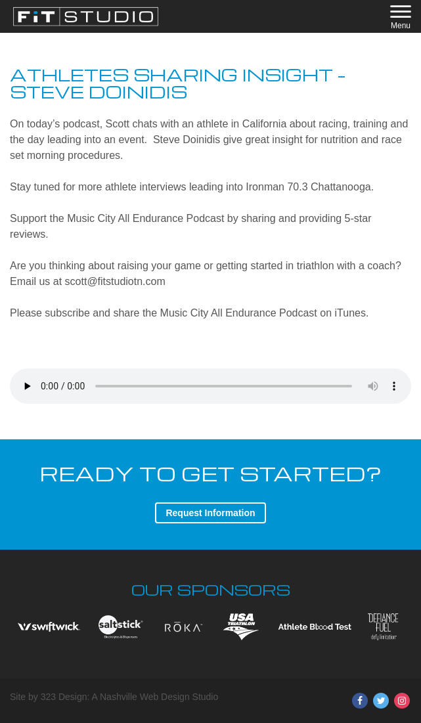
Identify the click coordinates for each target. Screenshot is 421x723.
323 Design (64, 696)
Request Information (210, 513)
